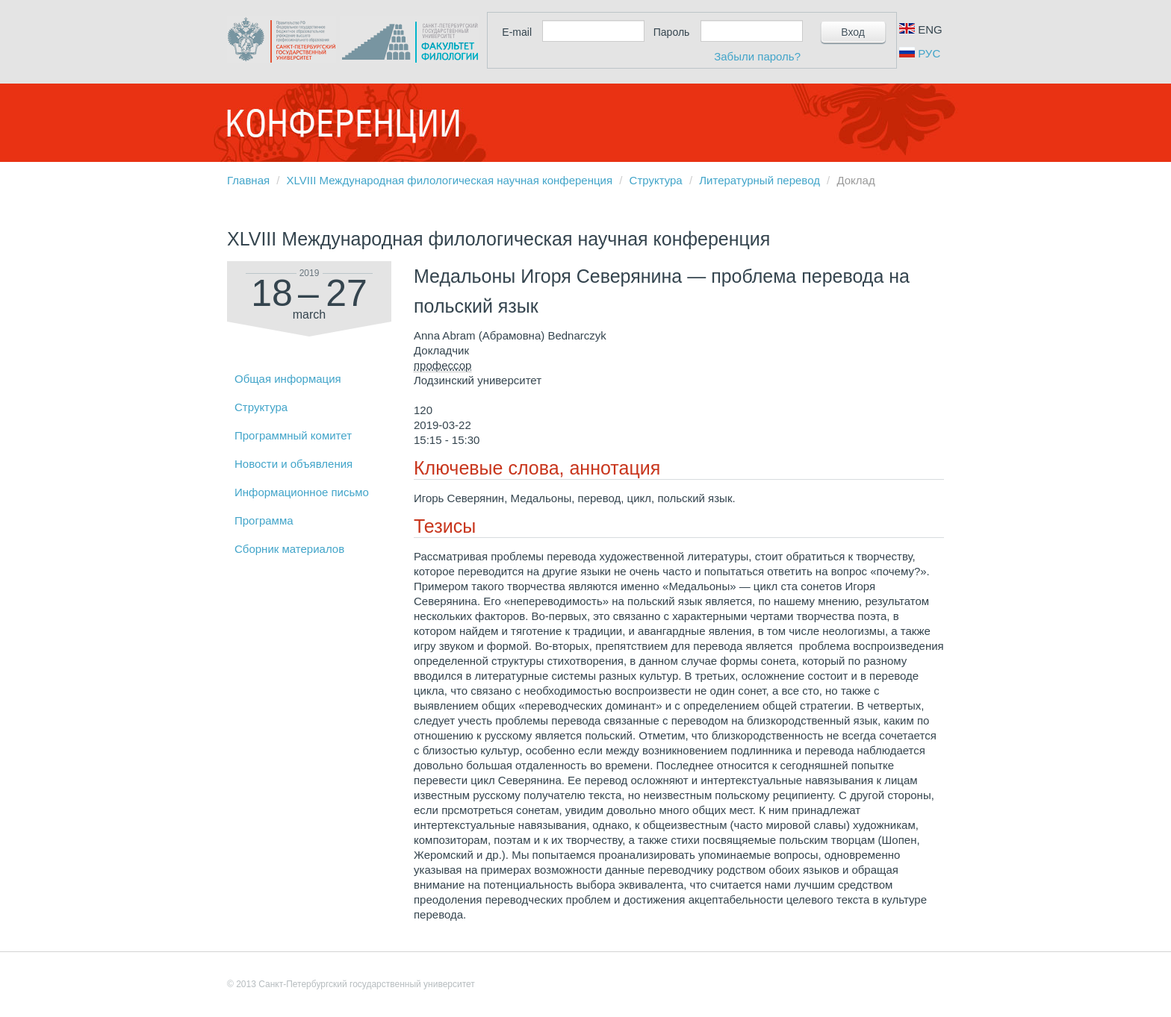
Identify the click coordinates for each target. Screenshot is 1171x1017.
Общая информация (287, 378)
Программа (263, 520)
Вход (853, 32)
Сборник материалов (289, 548)
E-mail (517, 32)
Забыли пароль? (757, 56)
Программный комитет (293, 435)
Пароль (671, 32)
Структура (656, 180)
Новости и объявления (293, 463)
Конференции (343, 123)
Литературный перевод (759, 180)
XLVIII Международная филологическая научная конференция (449, 180)
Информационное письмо (301, 492)
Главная (248, 180)
